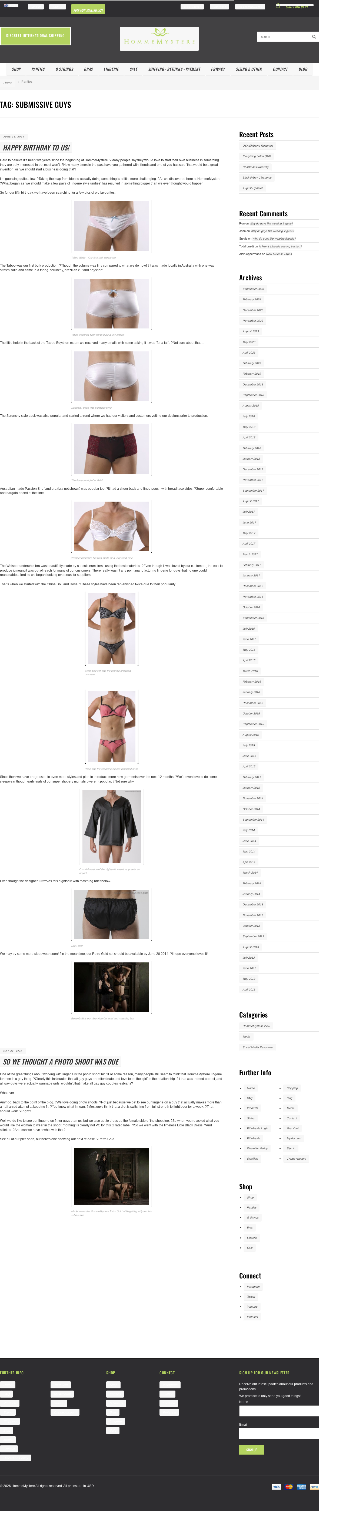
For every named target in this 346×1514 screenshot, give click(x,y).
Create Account (296, 1158)
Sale (133, 69)
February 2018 (251, 448)
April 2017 (248, 543)
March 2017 (250, 554)
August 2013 (250, 947)
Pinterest (252, 1317)
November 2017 (252, 480)
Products (252, 1108)
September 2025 (253, 289)
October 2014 (251, 809)
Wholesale (253, 1138)
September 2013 (253, 936)
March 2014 (250, 872)
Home (7, 83)
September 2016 (253, 618)
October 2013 (251, 926)
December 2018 (252, 384)
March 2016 (250, 671)
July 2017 (248, 511)
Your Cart (292, 1128)
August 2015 (250, 735)
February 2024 (251, 299)
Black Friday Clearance (256, 177)
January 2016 (251, 692)
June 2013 (249, 968)
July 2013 (248, 957)
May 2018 (248, 427)
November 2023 (252, 321)
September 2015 (253, 724)
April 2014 (248, 862)
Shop (16, 69)
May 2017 (248, 533)
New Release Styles (279, 254)
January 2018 (251, 459)
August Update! (252, 188)
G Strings (64, 69)
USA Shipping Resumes (257, 145)
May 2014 (248, 851)
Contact (280, 69)
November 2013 (252, 915)
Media (246, 1036)
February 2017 (251, 565)
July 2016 (248, 628)
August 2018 (250, 405)
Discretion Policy (257, 1148)
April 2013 (248, 989)
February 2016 (251, 681)
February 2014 (251, 883)
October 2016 (251, 607)
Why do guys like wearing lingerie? (271, 223)
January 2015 (251, 788)
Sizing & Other (249, 69)
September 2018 (253, 395)
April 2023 (248, 352)
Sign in (291, 1148)
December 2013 (252, 904)
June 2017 (249, 522)
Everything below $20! (256, 156)
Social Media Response (257, 1047)
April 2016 (248, 660)
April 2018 (248, 437)
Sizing (250, 1118)
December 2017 (252, 469)
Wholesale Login (257, 1128)
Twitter (251, 1296)
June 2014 (249, 841)
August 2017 (250, 501)
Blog (302, 69)
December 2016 (252, 586)
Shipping (292, 1088)
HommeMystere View (256, 1026)
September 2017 (253, 490)
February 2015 (251, 777)
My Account (294, 1138)
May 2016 (248, 650)
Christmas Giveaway (255, 167)
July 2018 (248, 416)
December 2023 (252, 310)
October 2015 (251, 713)
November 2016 (252, 597)
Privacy (218, 69)
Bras (88, 69)
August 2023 (250, 331)
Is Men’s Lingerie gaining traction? (280, 246)
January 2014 (251, 894)
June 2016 (249, 639)
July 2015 (248, 745)
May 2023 (248, 342)
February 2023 (251, 363)
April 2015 (248, 766)
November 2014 (252, 798)
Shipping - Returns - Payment (174, 69)
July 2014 (248, 830)
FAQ (249, 1098)
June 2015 (249, 756)
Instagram (253, 1286)
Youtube (252, 1306)
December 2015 (252, 703)
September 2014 (253, 819)
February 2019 (251, 373)
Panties (38, 69)
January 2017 (251, 575)
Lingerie (111, 69)
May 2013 (248, 979)
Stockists (252, 1158)
